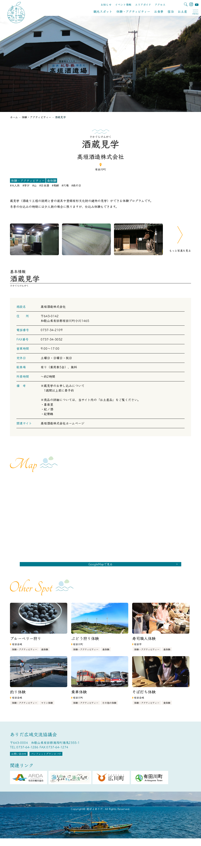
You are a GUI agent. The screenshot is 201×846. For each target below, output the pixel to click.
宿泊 (171, 11)
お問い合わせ (24, 760)
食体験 (51, 180)
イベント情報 (123, 4)
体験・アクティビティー (133, 11)
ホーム (14, 117)
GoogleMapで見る (100, 566)
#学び (26, 185)
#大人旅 (15, 185)
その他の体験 (109, 707)
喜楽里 (48, 404)
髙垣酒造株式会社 (53, 306)
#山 (34, 185)
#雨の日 (76, 185)
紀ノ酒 (48, 409)
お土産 (182, 11)
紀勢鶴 (48, 413)
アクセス (160, 4)
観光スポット (102, 11)
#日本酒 (44, 185)
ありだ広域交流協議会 (33, 738)
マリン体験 (47, 707)
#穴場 (65, 185)
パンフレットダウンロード (65, 760)
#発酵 (55, 185)
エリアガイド (143, 4)
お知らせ (105, 4)
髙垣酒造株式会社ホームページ (62, 423)
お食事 (158, 11)
